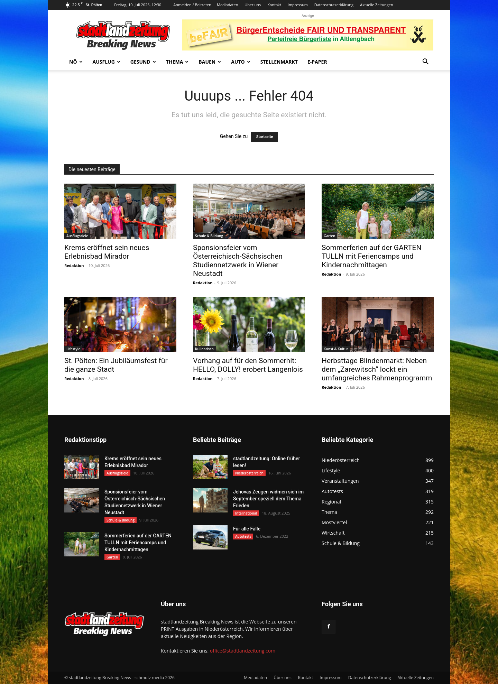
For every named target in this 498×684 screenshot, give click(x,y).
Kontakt (274, 4)
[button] (425, 62)
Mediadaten (227, 4)
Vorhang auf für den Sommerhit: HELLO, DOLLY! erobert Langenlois (248, 365)
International (246, 513)
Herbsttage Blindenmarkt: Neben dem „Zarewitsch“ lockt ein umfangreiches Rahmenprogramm (377, 369)
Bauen (210, 61)
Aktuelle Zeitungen (376, 4)
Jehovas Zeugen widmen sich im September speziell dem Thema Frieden (268, 498)
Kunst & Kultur (336, 348)
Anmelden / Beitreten (192, 4)
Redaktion (74, 265)
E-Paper (317, 61)
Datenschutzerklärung (333, 4)
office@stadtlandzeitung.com (242, 650)
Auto (240, 61)
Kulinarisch (204, 348)
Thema (177, 61)
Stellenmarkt (279, 61)
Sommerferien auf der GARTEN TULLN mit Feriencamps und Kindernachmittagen (371, 256)
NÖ (76, 61)
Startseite (264, 137)
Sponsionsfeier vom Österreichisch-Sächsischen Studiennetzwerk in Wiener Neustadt (238, 260)
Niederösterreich (249, 473)
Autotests (243, 536)
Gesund (143, 61)
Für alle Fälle (246, 529)
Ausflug (106, 61)
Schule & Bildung (209, 235)
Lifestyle (73, 348)
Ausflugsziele (77, 235)
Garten (329, 235)
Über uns (253, 4)
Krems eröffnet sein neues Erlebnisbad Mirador (106, 251)
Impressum (298, 4)
